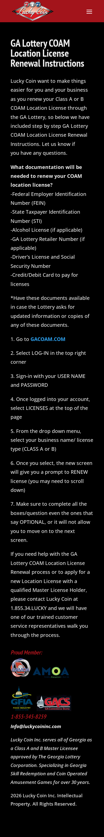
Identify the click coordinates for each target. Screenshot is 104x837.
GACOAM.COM (48, 339)
